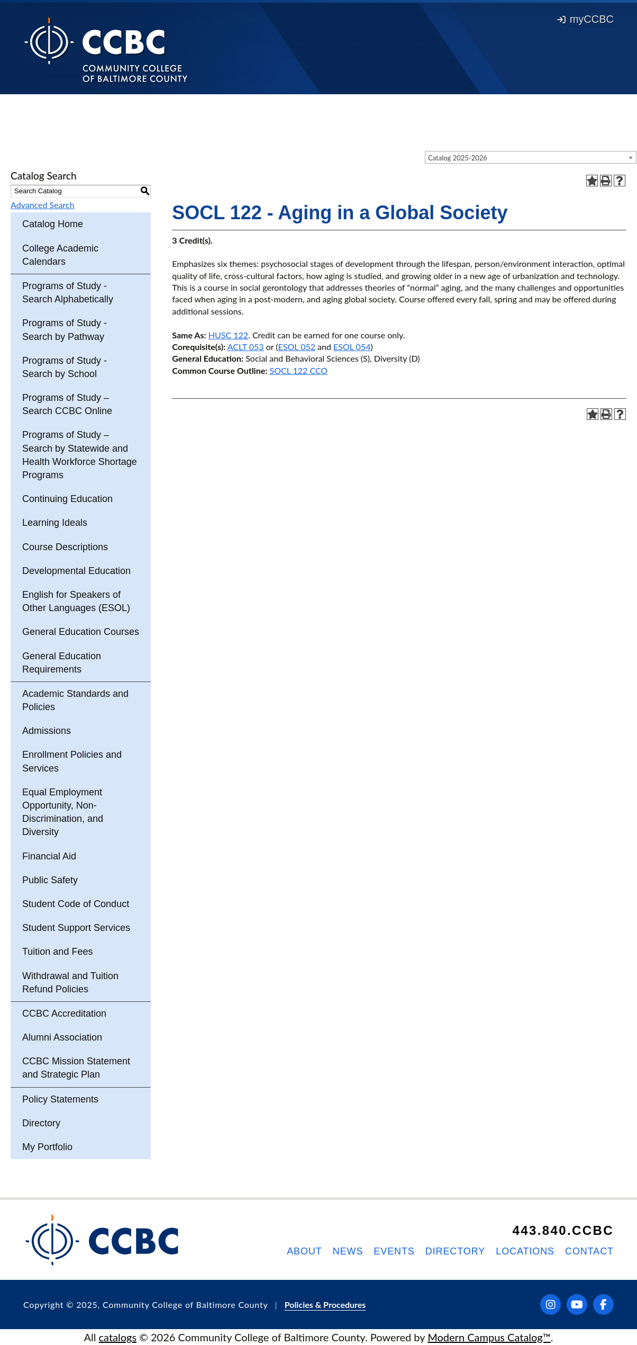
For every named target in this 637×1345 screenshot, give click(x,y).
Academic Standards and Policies (75, 700)
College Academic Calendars (60, 255)
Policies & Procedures (325, 1304)
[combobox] (530, 157)
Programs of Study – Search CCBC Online (67, 404)
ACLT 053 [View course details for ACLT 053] (246, 347)
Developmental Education (76, 571)
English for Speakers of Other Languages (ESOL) (76, 601)
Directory (41, 1123)
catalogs (118, 1337)
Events (394, 1251)
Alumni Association (62, 1037)
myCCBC (585, 19)
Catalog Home (52, 224)
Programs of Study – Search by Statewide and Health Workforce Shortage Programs (79, 454)
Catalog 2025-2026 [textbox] (457, 158)
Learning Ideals (54, 522)
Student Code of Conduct (75, 904)
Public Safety (50, 880)
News (348, 1251)
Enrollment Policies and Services (72, 761)
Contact (589, 1251)
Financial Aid (49, 856)
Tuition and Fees (57, 951)
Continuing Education (67, 499)
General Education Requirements (61, 663)
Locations (525, 1251)
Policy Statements (60, 1099)
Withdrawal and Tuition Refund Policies (70, 982)
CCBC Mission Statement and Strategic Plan (76, 1068)
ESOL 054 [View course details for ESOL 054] (351, 347)
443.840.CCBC (563, 1230)
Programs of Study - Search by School (64, 367)
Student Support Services (76, 927)
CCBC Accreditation (64, 1013)
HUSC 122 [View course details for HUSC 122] (228, 335)
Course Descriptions (65, 547)
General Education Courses (80, 631)
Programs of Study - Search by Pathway (64, 330)
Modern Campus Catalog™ (489, 1337)
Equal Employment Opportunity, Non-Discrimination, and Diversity (62, 812)
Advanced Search (43, 205)
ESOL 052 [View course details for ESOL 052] (296, 347)
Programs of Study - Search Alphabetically (67, 292)
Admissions (46, 730)
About (304, 1251)
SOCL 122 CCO (298, 370)
